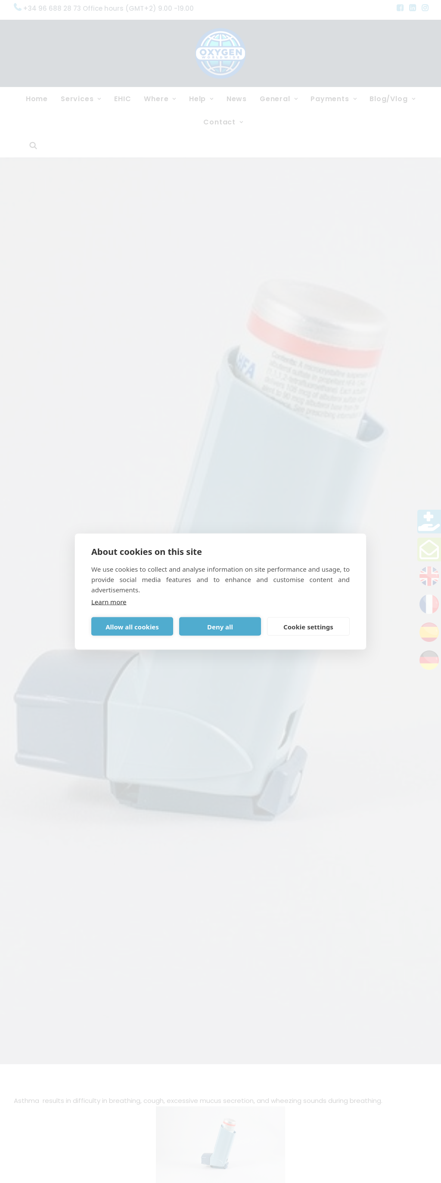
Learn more (109, 602)
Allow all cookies (132, 626)
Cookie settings (308, 626)
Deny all (220, 626)
